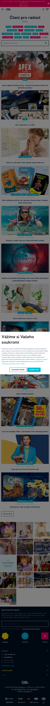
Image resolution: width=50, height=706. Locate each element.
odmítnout (31, 361)
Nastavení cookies (41, 359)
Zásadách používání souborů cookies (14, 363)
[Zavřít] (48, 333)
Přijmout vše (26, 355)
